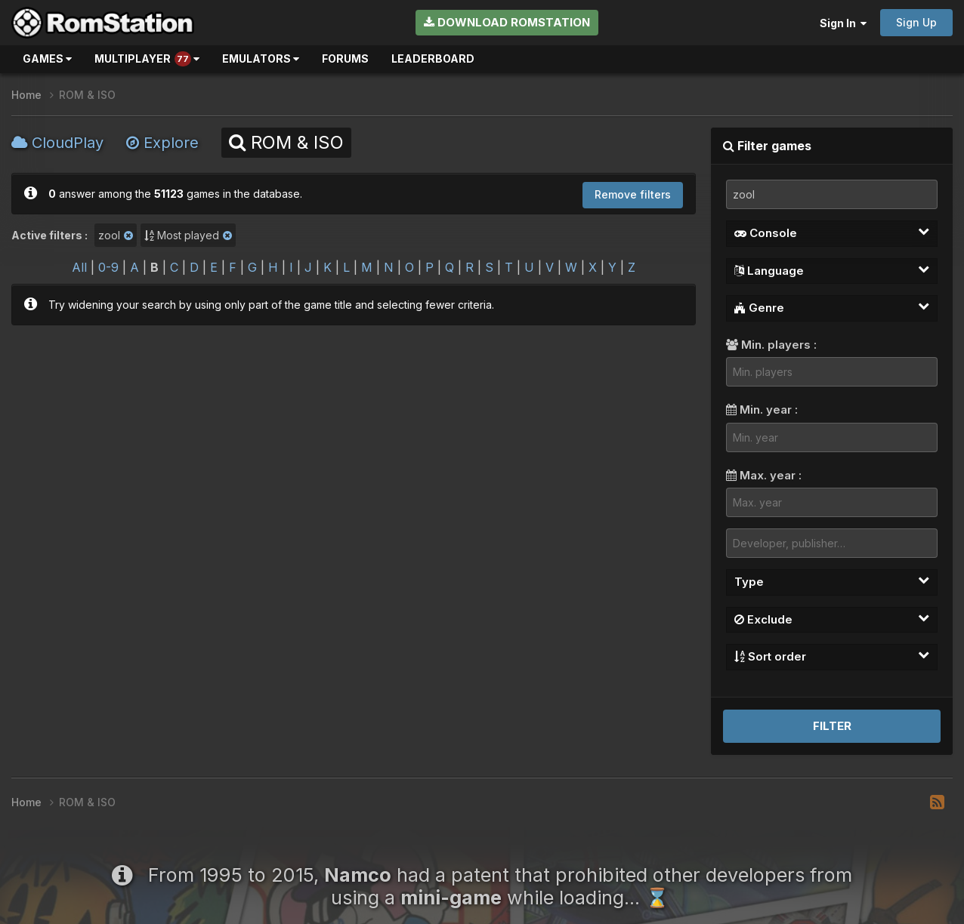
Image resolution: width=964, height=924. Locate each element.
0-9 (108, 267)
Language (831, 270)
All (79, 267)
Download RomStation (507, 22)
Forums (345, 58)
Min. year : (762, 409)
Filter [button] (832, 726)
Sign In (843, 23)
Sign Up (916, 22)
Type (831, 581)
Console (831, 232)
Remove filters (633, 194)
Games (47, 58)
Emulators (260, 58)
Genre (831, 307)
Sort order (831, 656)
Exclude (831, 619)
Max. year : (764, 475)
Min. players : (771, 344)
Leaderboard (432, 58)
